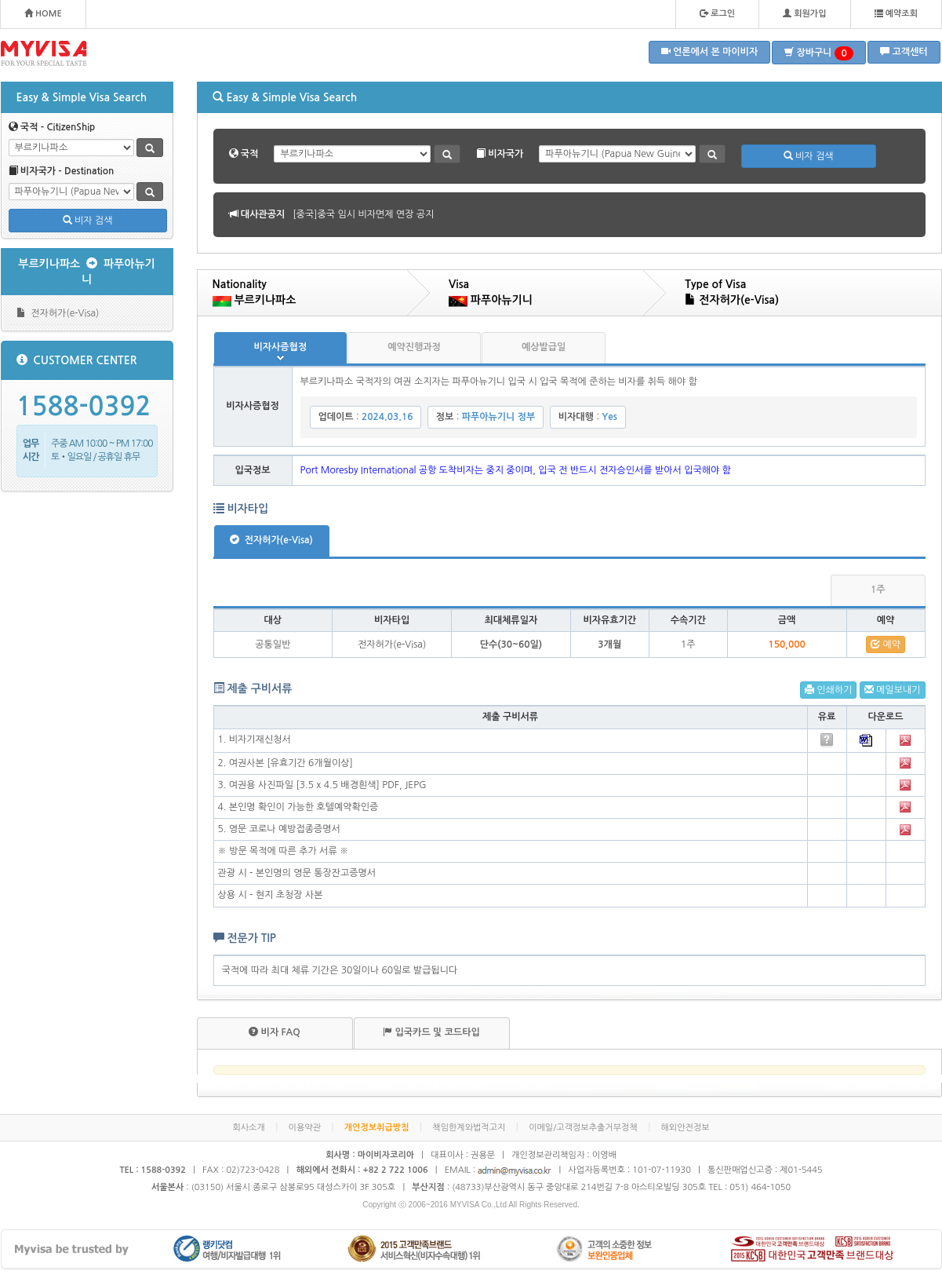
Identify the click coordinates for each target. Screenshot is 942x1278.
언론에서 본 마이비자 (709, 51)
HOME (43, 13)
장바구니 (818, 53)
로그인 (717, 13)
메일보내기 (892, 690)
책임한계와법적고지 (468, 1127)
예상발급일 (544, 347)
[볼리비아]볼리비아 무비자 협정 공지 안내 (376, 214)
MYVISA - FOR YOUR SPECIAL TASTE (44, 53)
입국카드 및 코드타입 (431, 1032)
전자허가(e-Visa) (58, 313)
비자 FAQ (274, 1032)
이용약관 (305, 1127)
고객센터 (903, 51)
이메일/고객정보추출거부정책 (583, 1127)
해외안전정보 (685, 1127)
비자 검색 (88, 220)
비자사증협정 (280, 347)
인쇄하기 (828, 690)
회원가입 (804, 13)
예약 (885, 644)
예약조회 (896, 13)
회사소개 (248, 1127)
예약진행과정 (414, 347)
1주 (878, 589)
